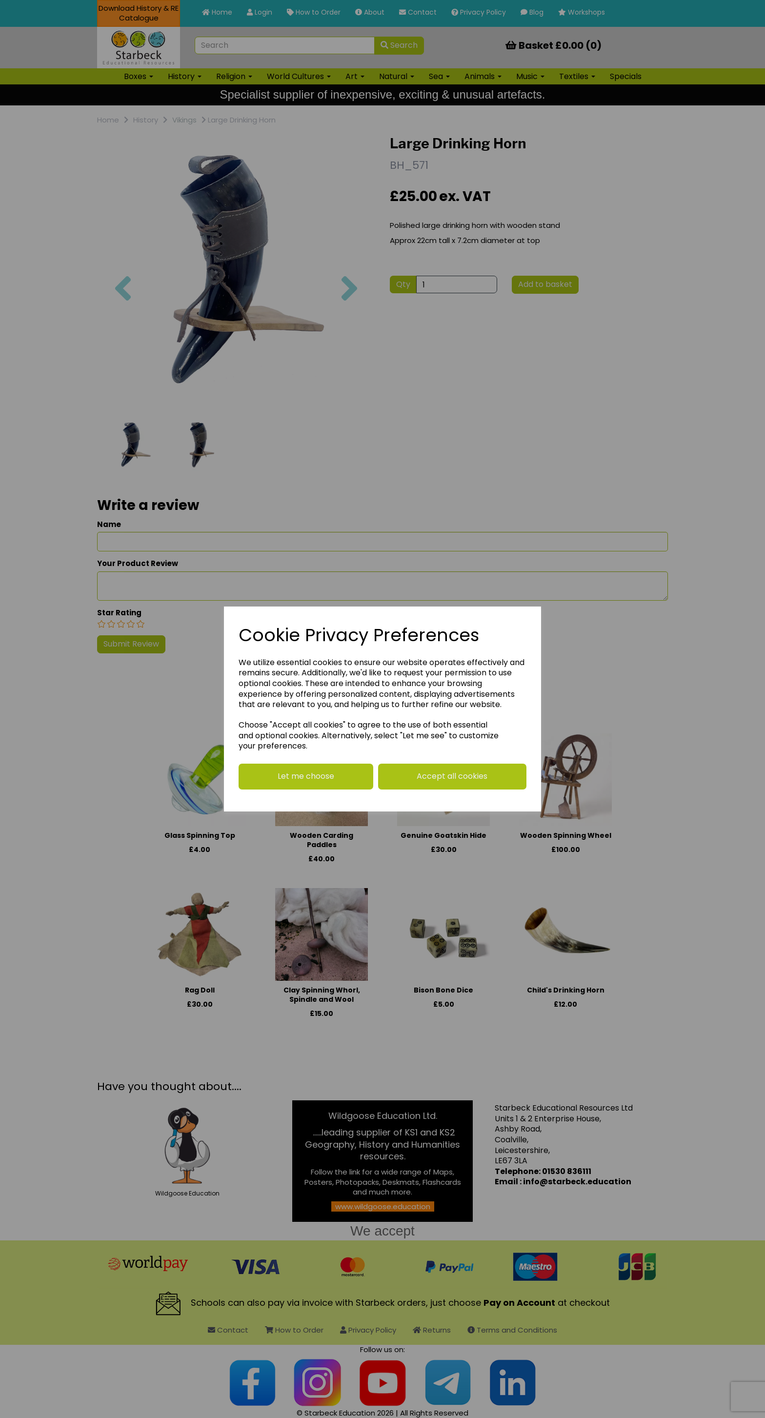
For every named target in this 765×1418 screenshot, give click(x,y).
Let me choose (306, 776)
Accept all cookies (452, 776)
